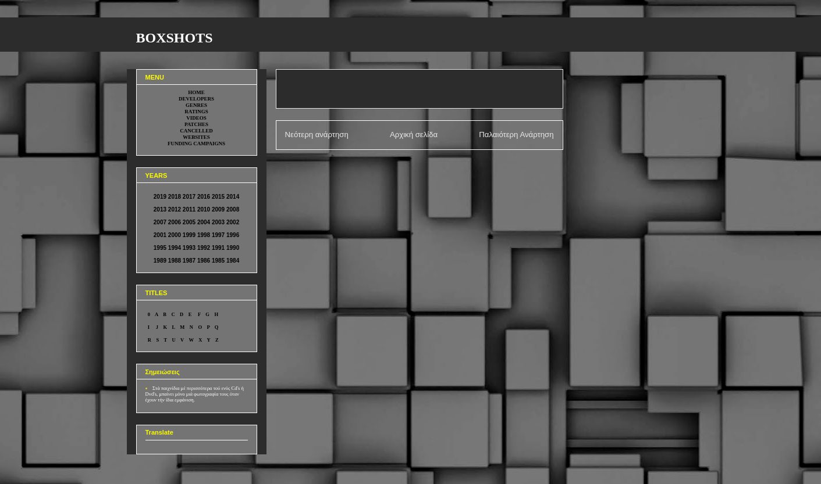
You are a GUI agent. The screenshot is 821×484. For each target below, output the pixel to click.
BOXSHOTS (174, 37)
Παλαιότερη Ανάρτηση (516, 134)
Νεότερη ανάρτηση (317, 134)
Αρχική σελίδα (414, 134)
